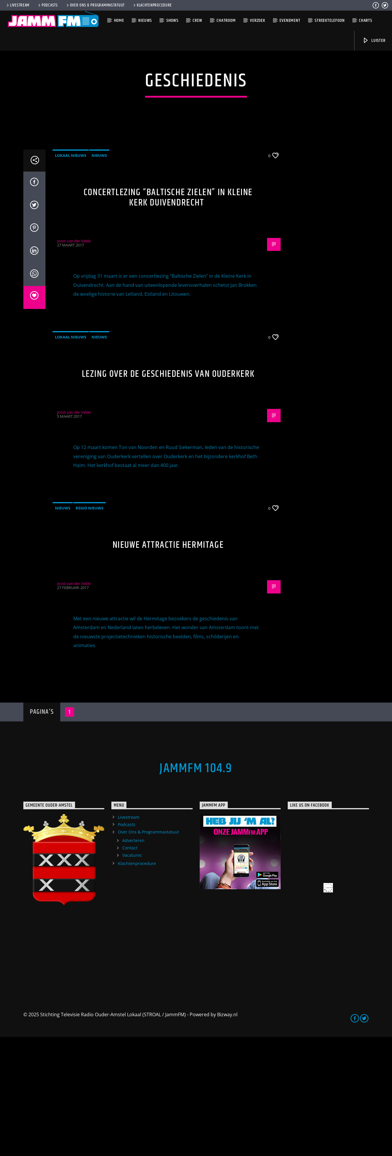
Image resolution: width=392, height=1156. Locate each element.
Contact (129, 967)
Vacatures (132, 974)
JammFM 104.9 (196, 887)
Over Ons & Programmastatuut (95, 5)
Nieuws (145, 20)
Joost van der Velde (74, 360)
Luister (373, 40)
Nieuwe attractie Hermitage (168, 664)
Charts (365, 20)
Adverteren (133, 959)
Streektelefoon (329, 20)
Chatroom (226, 20)
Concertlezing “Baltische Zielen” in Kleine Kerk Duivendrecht (168, 316)
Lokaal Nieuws (70, 274)
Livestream (18, 5)
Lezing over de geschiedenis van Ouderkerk (168, 493)
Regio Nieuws (89, 627)
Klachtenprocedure (152, 5)
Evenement (289, 20)
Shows (172, 20)
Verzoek (257, 20)
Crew (197, 20)
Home (119, 20)
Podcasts (47, 5)
